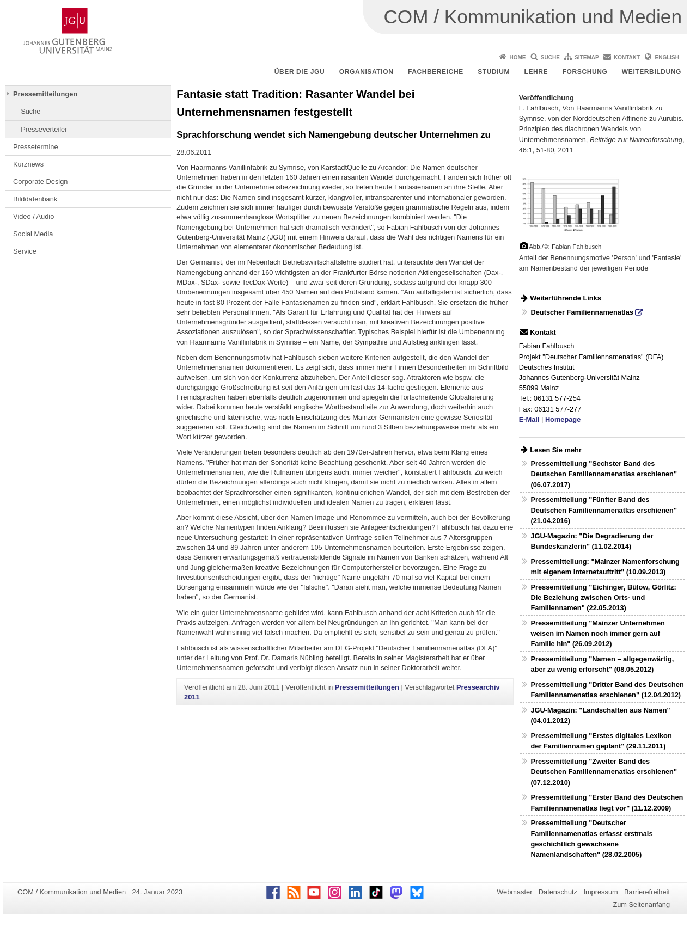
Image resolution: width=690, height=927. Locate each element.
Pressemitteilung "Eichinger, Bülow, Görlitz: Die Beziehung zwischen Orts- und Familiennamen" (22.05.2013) (603, 597)
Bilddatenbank (35, 199)
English (667, 57)
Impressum (600, 892)
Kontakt (627, 57)
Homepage (563, 419)
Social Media (33, 234)
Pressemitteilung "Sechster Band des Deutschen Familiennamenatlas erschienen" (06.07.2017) (603, 473)
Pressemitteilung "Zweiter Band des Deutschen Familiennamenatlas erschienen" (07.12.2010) (603, 771)
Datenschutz (558, 892)
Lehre (536, 72)
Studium (494, 72)
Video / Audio (33, 216)
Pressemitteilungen (45, 94)
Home (517, 57)
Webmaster (514, 892)
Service (24, 251)
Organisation (366, 72)
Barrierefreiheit (647, 892)
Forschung (585, 72)
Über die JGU (299, 72)
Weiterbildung (651, 72)
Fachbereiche (435, 72)
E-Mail (529, 419)
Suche (550, 57)
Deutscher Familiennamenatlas (581, 312)
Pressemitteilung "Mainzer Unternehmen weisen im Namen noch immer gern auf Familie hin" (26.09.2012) (597, 633)
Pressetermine (35, 147)
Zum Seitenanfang (641, 904)
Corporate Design (40, 181)
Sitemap (587, 57)
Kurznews (28, 164)
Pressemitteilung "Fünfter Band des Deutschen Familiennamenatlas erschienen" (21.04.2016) (603, 509)
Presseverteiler (44, 129)
